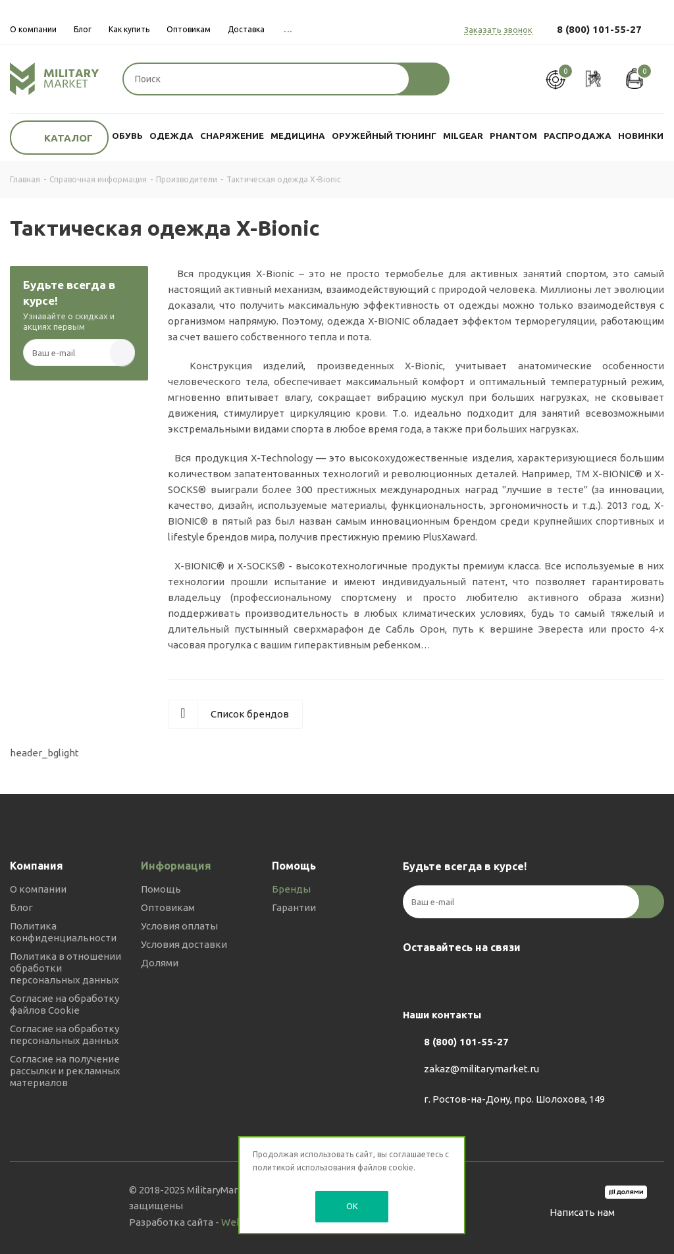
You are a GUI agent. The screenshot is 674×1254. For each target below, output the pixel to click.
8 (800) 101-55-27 (599, 29)
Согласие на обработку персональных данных (64, 1034)
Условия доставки (184, 944)
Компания (36, 866)
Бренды (291, 889)
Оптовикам (168, 907)
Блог (21, 907)
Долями (159, 962)
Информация (176, 866)
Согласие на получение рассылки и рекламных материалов (65, 1070)
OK (352, 1206)
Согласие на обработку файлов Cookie (64, 1004)
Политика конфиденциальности (63, 931)
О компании (38, 889)
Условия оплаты (179, 925)
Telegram (449, 978)
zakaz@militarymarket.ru (481, 1068)
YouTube (482, 978)
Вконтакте (416, 978)
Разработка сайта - (193, 1222)
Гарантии (294, 907)
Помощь (161, 889)
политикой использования (304, 1167)
